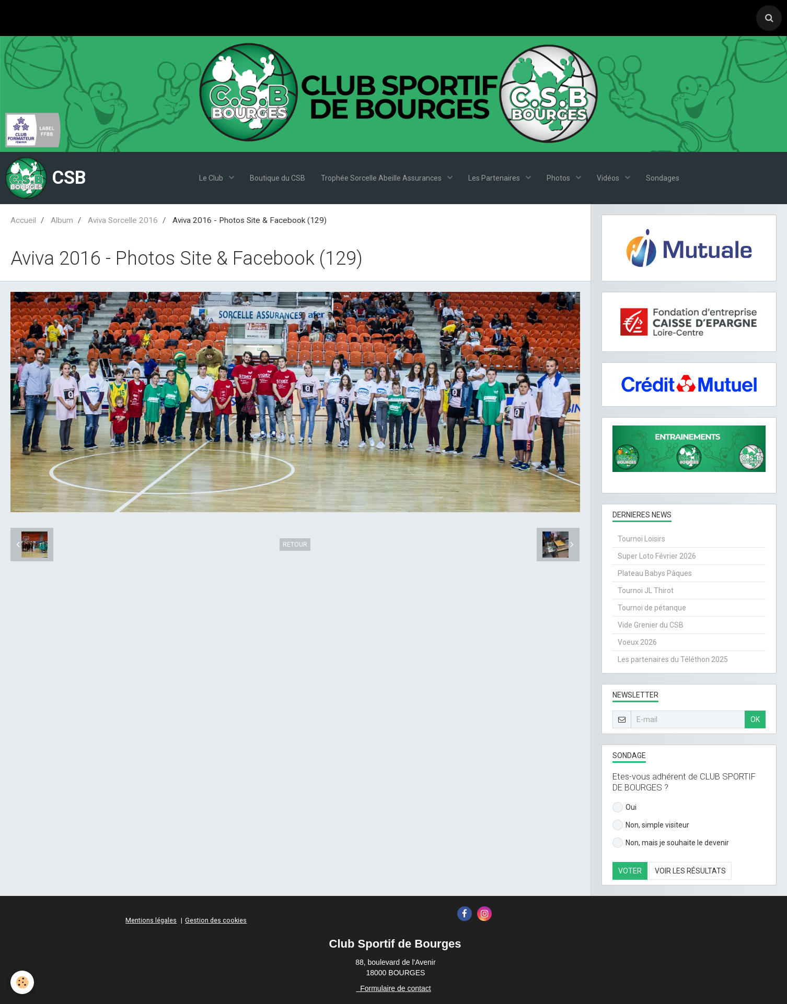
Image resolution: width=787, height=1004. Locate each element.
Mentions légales (151, 920)
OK (755, 719)
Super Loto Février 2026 (657, 556)
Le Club (212, 178)
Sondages (662, 178)
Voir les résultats (690, 871)
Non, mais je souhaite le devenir (670, 842)
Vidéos (609, 178)
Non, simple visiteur (650, 825)
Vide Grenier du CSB (651, 625)
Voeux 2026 (637, 642)
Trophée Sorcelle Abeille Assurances (382, 178)
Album (62, 220)
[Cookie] (22, 982)
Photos (559, 178)
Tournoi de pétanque (652, 608)
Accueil (23, 220)
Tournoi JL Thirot (646, 590)
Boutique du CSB (277, 178)
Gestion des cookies (216, 920)
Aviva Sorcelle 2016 (123, 220)
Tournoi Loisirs (641, 539)
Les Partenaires (495, 178)
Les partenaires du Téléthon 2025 (673, 659)
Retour (295, 544)
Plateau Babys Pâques (655, 573)
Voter (630, 871)
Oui (624, 807)
